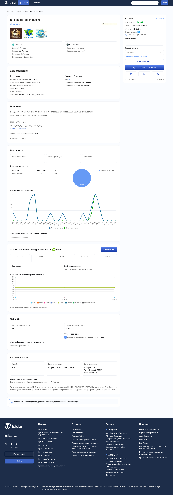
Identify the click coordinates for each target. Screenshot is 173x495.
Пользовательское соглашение (84, 452)
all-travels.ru (15, 24)
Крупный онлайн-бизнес (115, 444)
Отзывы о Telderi (78, 436)
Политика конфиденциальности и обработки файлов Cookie (84, 448)
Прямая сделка (77, 433)
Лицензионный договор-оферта (84, 440)
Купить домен (43, 445)
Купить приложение (45, 452)
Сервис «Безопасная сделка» (83, 455)
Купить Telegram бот (46, 462)
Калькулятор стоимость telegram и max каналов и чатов (152, 448)
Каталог (10, 11)
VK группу (109, 436)
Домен (112, 433)
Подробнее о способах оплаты (136, 57)
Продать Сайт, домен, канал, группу (51, 466)
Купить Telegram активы (47, 438)
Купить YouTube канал (46, 459)
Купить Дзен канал (45, 449)
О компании (76, 429)
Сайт (107, 433)
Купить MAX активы (45, 442)
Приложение (110, 450)
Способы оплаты (145, 436)
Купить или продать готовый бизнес (153, 458)
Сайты (19, 11)
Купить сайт (42, 429)
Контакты (143, 440)
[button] (144, 52)
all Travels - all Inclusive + (26, 19)
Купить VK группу (44, 455)
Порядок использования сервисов (85, 443)
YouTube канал (121, 433)
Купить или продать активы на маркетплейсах (151, 453)
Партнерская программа (148, 433)
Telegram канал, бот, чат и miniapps (119, 439)
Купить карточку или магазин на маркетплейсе (50, 434)
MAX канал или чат (113, 441)
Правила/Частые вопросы (149, 429)
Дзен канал (118, 436)
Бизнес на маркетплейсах (115, 447)
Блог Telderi (143, 443)
